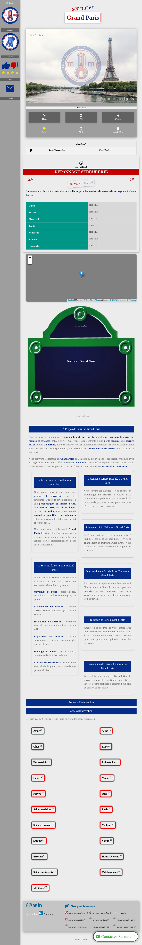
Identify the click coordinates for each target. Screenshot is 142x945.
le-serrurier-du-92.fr (99, 920)
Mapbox (131, 301)
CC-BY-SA (113, 301)
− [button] (31, 264)
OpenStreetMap (91, 301)
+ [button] (31, 260)
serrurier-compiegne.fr (76, 927)
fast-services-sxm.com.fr (124, 927)
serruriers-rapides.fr (75, 920)
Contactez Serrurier (115, 936)
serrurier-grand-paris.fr (76, 913)
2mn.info (46, 914)
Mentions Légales (81, 938)
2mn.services (120, 913)
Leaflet (71, 301)
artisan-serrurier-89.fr (100, 927)
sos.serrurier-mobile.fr (100, 913)
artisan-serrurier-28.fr (124, 920)
